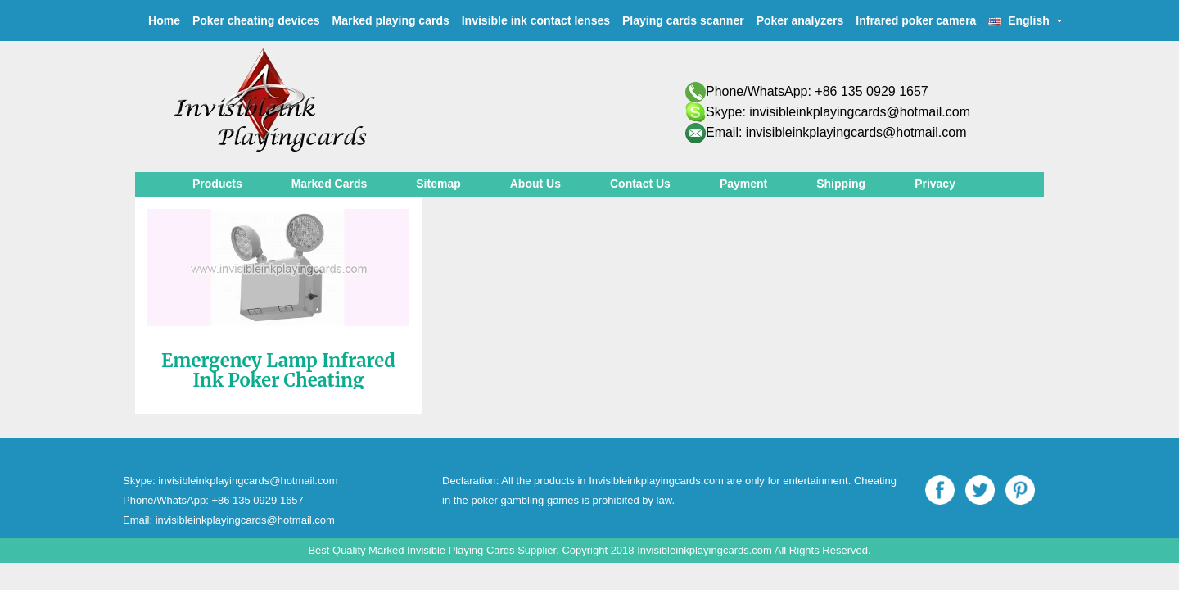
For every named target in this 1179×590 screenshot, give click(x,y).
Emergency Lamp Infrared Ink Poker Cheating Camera (278, 380)
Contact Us (640, 183)
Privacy (935, 183)
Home (164, 20)
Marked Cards (329, 183)
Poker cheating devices (256, 20)
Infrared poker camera (916, 20)
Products (217, 183)
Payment (743, 183)
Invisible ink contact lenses (536, 20)
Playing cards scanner (683, 20)
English (1025, 20)
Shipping (840, 183)
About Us (535, 183)
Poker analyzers (800, 20)
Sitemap (438, 183)
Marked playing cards (390, 20)
